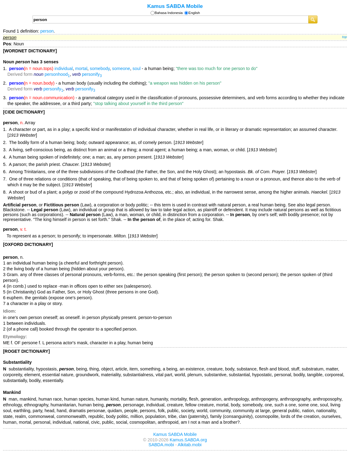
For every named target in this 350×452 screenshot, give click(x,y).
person (47, 31)
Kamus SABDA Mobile (175, 6)
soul (136, 68)
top (344, 37)
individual (63, 68)
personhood (57, 74)
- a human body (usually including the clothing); (115, 83)
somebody (99, 68)
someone (121, 68)
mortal (81, 68)
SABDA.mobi (161, 444)
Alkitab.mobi (189, 444)
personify (92, 74)
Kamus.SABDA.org (188, 439)
